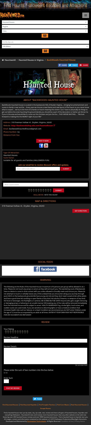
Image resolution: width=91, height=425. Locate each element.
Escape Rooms (45, 408)
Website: (7, 125)
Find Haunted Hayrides (28, 405)
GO (45, 35)
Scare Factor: (8, 158)
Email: (6, 128)
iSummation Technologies (36, 421)
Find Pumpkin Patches (47, 405)
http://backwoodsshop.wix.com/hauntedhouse (33, 125)
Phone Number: (10, 132)
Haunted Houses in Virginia (31, 60)
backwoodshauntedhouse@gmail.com (25, 128)
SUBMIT (66, 169)
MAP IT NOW (44, 141)
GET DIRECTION (81, 211)
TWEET (74, 65)
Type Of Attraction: (11, 152)
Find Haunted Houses (10, 405)
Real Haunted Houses (79, 405)
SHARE (64, 65)
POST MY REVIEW (12, 388)
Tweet (39, 399)
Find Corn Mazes (63, 405)
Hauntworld (9, 60)
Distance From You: (11, 135)
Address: (7, 122)
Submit (58, 190)
